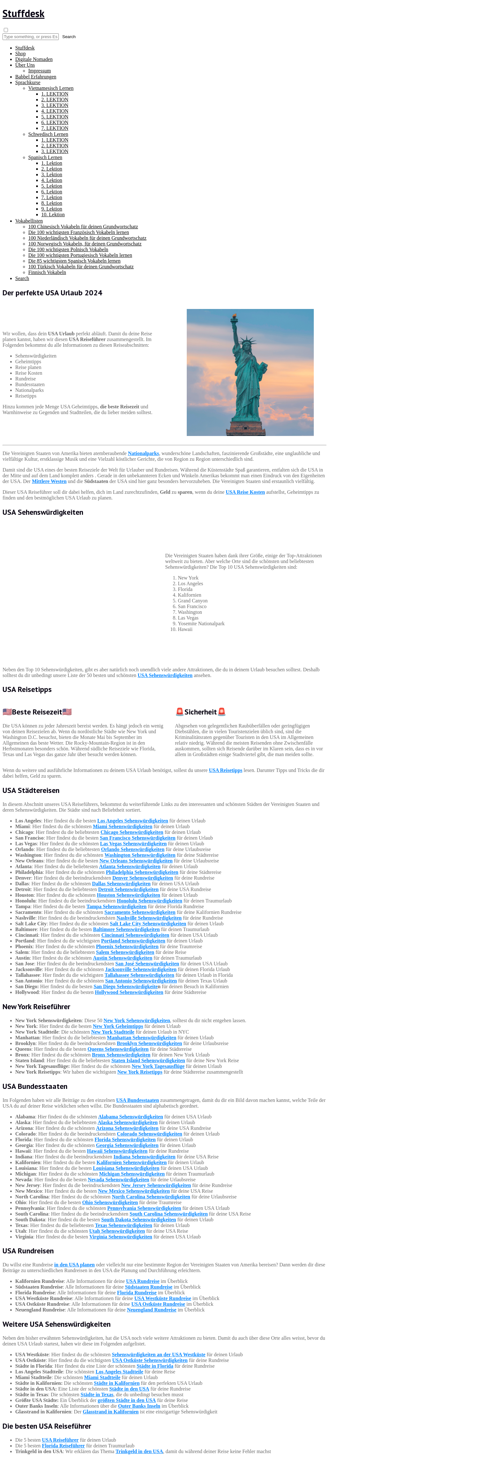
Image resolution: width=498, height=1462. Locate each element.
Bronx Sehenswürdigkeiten (121, 1054)
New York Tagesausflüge (158, 1066)
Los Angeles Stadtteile (119, 1371)
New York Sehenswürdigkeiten (137, 1020)
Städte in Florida (155, 1366)
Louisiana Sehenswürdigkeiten (126, 1168)
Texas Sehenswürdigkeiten (123, 1225)
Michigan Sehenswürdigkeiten (132, 1174)
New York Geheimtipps (118, 1026)
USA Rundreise (142, 1281)
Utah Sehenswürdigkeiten (117, 1231)
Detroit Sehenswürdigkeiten (128, 889)
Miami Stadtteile (102, 1377)
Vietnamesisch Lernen (51, 88)
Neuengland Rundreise (152, 1309)
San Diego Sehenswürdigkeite (126, 986)
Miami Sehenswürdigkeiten (122, 826)
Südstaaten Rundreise (148, 1287)
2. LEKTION (54, 99)
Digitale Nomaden (34, 59)
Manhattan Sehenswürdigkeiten (141, 1037)
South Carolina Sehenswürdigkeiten (169, 1214)
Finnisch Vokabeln (47, 272)
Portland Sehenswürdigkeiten (133, 940)
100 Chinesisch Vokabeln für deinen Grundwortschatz (83, 226)
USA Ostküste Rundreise (158, 1304)
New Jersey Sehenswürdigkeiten (156, 1185)
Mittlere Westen (49, 481)
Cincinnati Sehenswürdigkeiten (135, 935)
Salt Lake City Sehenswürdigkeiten (148, 923)
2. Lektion (51, 168)
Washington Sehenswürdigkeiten (140, 855)
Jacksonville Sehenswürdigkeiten (141, 969)
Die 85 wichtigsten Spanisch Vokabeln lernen (74, 261)
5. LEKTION (54, 116)
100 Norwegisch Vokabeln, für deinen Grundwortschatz (85, 243)
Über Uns (25, 65)
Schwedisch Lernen (48, 134)
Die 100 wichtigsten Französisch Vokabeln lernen (78, 232)
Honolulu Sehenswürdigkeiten (149, 900)
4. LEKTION (54, 111)
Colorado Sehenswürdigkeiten (149, 1134)
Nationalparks (143, 453)
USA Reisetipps (225, 770)
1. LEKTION (54, 94)
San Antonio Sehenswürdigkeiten (141, 980)
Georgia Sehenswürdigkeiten (127, 1145)
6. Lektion (51, 191)
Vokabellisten (29, 221)
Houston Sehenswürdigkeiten (128, 895)
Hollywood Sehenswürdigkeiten (129, 992)
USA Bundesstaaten (137, 1100)
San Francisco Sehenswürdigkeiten (137, 838)
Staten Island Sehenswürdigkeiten (148, 1060)
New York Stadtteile (112, 1032)
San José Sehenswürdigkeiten (147, 963)
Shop (20, 53)
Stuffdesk (23, 13)
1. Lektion (51, 163)
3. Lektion (51, 174)
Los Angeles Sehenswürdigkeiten (132, 820)
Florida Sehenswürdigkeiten (125, 1139)
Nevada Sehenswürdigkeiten (118, 1179)
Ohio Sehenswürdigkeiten (110, 1202)
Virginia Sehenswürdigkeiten (120, 1236)
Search (22, 278)
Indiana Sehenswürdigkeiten (144, 1156)
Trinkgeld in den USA (139, 1451)
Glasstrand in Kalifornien (110, 1411)
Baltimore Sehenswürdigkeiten (126, 929)
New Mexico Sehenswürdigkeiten (134, 1191)
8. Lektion (51, 203)
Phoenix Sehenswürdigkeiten (127, 946)
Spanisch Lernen (45, 157)
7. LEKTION (54, 128)
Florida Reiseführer (63, 1445)
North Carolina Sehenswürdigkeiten (151, 1196)
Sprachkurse (27, 82)
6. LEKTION (54, 122)
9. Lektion (51, 208)
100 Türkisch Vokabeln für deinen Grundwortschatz (81, 266)
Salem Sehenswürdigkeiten (125, 952)
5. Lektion (51, 186)
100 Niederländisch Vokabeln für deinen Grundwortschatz (87, 238)
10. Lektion (53, 214)
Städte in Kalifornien (117, 1383)
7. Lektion (51, 197)
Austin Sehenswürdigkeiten (122, 958)
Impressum (39, 70)
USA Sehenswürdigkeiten (165, 675)
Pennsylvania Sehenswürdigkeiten (144, 1208)
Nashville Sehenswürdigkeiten (149, 918)
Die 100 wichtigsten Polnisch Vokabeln (68, 249)
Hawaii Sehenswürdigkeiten (117, 1151)
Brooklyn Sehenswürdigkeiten (149, 1043)
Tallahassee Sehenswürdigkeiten (139, 975)
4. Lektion (51, 180)
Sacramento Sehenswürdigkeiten (140, 912)
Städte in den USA (129, 1389)
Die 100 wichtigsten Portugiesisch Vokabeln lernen (80, 255)
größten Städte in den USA (127, 1400)
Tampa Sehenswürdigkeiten (116, 906)
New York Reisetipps (140, 1072)
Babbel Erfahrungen (35, 76)
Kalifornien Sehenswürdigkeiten (132, 1162)
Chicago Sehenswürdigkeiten (131, 832)
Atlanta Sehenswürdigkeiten (129, 866)
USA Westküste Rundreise (162, 1298)
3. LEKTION (54, 105)
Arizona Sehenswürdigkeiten (127, 1128)
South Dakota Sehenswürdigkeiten (138, 1219)
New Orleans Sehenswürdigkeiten (135, 860)
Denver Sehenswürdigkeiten (142, 878)
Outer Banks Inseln (139, 1406)
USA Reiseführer (60, 1440)
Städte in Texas (97, 1394)
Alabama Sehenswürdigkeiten (130, 1116)
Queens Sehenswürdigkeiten (118, 1049)
